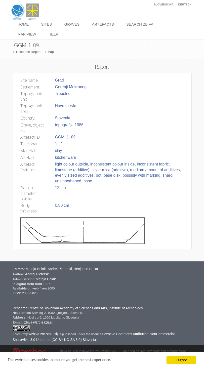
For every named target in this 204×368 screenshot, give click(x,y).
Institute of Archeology (126, 308)
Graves (72, 24)
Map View (27, 34)
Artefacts (103, 24)
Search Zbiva (139, 24)
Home (23, 24)
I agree (181, 360)
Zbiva (17, 334)
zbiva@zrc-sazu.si (38, 322)
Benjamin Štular (86, 269)
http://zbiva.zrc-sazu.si (39, 334)
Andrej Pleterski (59, 269)
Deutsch (184, 4)
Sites (46, 24)
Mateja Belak (36, 269)
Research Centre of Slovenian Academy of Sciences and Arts (60, 308)
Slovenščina (163, 4)
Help (53, 34)
